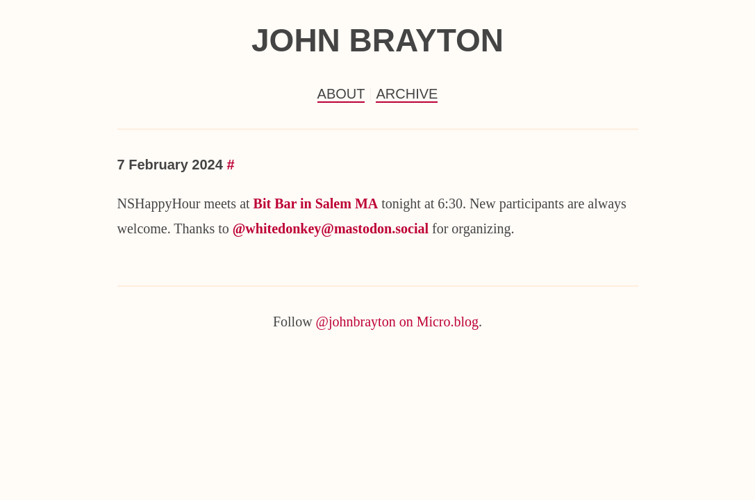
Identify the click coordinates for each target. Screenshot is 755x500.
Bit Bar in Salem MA (316, 203)
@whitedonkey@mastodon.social (331, 228)
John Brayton (377, 40)
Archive (407, 93)
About (341, 93)
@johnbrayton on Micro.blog (397, 321)
